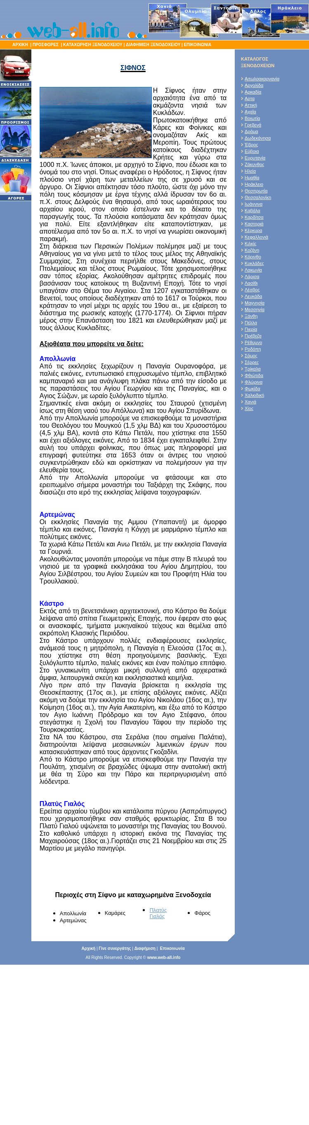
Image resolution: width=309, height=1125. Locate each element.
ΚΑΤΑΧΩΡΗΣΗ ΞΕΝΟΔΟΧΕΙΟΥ (93, 44)
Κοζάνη (252, 250)
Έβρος (251, 144)
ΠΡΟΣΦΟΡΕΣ (46, 44)
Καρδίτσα (254, 217)
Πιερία (251, 329)
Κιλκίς (251, 243)
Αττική (251, 105)
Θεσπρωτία (256, 190)
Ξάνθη (251, 316)
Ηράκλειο (254, 184)
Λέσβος (252, 289)
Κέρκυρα (253, 230)
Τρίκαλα (253, 368)
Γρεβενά (253, 124)
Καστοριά (254, 223)
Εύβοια (252, 151)
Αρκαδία (253, 91)
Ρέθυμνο (253, 342)
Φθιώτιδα (254, 375)
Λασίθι (251, 283)
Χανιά (250, 401)
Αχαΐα (250, 111)
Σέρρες (252, 362)
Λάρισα (252, 276)
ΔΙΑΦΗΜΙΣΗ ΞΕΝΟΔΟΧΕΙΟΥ (153, 44)
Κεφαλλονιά (256, 236)
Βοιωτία (252, 118)
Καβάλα (252, 210)
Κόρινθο (253, 256)
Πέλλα (251, 322)
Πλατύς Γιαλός (158, 913)
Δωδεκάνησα (258, 138)
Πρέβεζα (253, 335)
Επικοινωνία (172, 948)
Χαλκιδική (254, 395)
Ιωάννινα (253, 204)
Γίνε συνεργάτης (115, 948)
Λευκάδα (253, 296)
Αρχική (88, 948)
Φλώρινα (253, 382)
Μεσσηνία (254, 309)
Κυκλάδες (254, 263)
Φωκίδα (252, 388)
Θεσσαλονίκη (258, 197)
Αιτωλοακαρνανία (262, 78)
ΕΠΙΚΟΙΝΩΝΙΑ (197, 44)
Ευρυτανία (255, 157)
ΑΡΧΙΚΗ (20, 44)
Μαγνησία (254, 302)
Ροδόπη (253, 349)
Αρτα (250, 98)
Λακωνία (253, 269)
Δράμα (251, 131)
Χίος (249, 408)
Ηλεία (250, 171)
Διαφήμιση (145, 948)
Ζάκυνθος (254, 164)
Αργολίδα (254, 85)
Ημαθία (252, 177)
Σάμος (251, 355)
